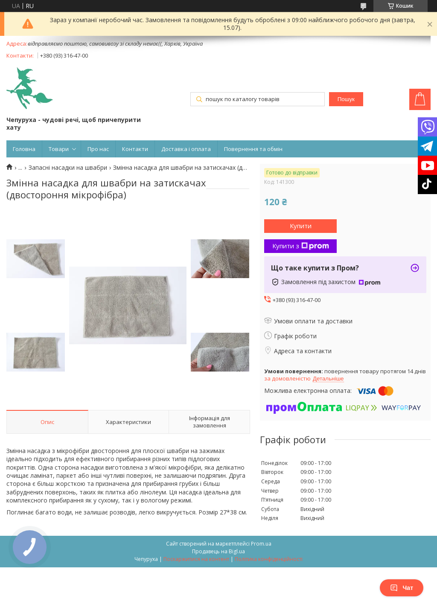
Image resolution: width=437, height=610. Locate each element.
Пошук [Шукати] (346, 99)
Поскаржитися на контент (196, 559)
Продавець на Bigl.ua (218, 551)
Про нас (98, 149)
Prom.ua (261, 543)
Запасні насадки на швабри (68, 167)
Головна (24, 149)
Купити (301, 225)
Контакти (135, 149)
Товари (59, 149)
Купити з (300, 245)
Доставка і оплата (186, 149)
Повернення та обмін (253, 149)
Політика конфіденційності (269, 559)
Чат (401, 588)
